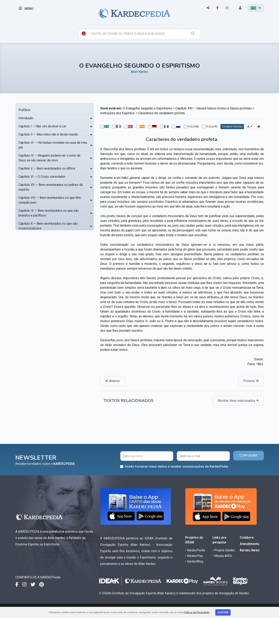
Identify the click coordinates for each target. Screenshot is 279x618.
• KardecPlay (194, 556)
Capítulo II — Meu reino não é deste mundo (48, 134)
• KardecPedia (195, 550)
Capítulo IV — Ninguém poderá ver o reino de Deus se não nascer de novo (49, 158)
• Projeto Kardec (223, 550)
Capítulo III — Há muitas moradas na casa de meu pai (53, 145)
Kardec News (250, 550)
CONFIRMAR (248, 455)
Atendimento (249, 544)
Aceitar (223, 612)
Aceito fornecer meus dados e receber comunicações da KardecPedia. (177, 466)
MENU (26, 8)
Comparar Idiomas (232, 126)
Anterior (112, 381)
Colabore (247, 537)
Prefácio (24, 110)
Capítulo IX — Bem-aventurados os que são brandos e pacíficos (49, 213)
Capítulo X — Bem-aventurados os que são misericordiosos (48, 226)
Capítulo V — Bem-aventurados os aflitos (47, 168)
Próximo (251, 381)
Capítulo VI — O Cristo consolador (42, 176)
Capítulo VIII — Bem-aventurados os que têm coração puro (50, 200)
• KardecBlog (194, 561)
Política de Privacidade (196, 612)
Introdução (26, 118)
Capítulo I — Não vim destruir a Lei (42, 126)
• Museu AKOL (222, 556)
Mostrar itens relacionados (238, 401)
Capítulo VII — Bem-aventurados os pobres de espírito (51, 187)
